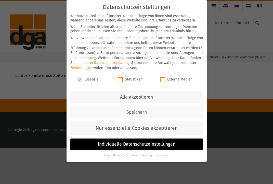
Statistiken (130, 74)
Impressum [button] (162, 150)
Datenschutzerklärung (111, 57)
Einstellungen (81, 62)
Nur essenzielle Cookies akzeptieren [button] (137, 122)
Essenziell (88, 74)
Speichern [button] (136, 106)
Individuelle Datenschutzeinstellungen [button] (136, 139)
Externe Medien (176, 74)
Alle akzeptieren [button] (136, 91)
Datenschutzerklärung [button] (139, 150)
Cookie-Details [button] (113, 150)
